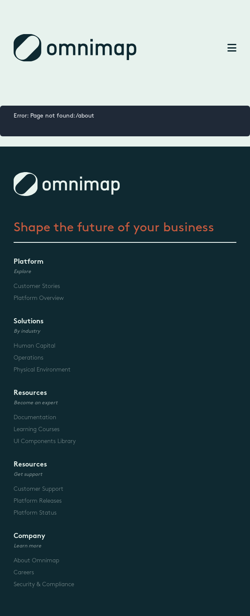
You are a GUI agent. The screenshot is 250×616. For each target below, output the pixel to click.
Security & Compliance (44, 584)
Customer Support (38, 489)
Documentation (35, 417)
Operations (28, 357)
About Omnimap (36, 560)
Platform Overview (39, 298)
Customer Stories (37, 286)
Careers (24, 572)
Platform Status (35, 512)
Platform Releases (38, 501)
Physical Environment (42, 369)
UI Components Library (45, 441)
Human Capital (34, 345)
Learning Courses (37, 429)
